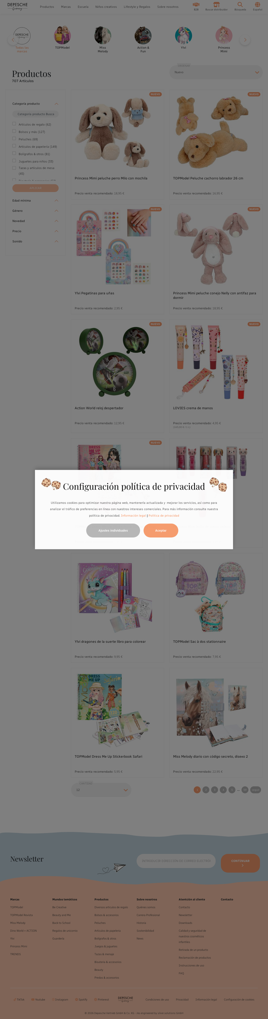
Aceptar (161, 530)
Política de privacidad (164, 515)
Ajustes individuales (113, 530)
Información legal (133, 515)
